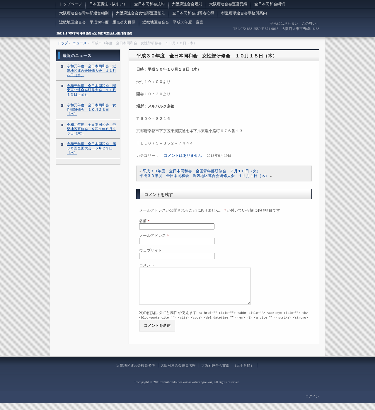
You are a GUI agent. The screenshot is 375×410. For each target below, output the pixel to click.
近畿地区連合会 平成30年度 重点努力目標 (97, 22)
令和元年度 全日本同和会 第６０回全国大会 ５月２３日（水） (91, 148)
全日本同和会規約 (149, 4)
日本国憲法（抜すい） (108, 4)
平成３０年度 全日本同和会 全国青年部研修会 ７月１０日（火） (201, 171)
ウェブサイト (150, 250)
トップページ (70, 4)
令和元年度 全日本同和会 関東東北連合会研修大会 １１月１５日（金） (91, 90)
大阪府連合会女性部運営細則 (140, 13)
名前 (144, 221)
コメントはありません (183, 155)
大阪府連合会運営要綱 (228, 4)
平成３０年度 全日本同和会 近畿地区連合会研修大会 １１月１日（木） (204, 175)
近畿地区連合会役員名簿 (135, 372)
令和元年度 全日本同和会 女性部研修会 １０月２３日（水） (91, 109)
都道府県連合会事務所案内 (244, 13)
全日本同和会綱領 (269, 4)
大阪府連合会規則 (187, 4)
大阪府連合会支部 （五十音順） (227, 372)
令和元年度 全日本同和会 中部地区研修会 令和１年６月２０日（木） (91, 129)
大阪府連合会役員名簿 (178, 372)
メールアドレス (154, 235)
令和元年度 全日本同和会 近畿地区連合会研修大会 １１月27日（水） (91, 70)
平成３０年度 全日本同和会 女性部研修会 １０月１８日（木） (207, 55)
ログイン (312, 403)
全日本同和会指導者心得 (193, 13)
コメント (146, 265)
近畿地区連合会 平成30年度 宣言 (172, 22)
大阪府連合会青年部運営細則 (84, 13)
